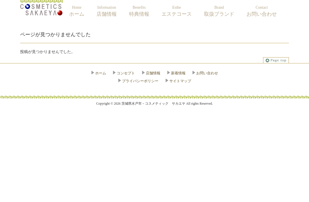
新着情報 (178, 73)
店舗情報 (153, 73)
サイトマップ (180, 81)
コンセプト (126, 73)
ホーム (100, 73)
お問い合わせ (207, 73)
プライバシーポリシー (140, 81)
